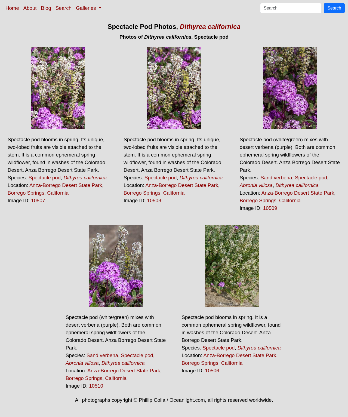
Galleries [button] (86, 8)
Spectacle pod (45, 177)
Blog (46, 8)
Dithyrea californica (210, 26)
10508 (154, 200)
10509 (270, 208)
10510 (96, 386)
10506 (212, 370)
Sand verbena (276, 177)
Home (12, 8)
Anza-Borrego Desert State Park (65, 185)
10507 (38, 200)
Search (64, 8)
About (30, 8)
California (58, 193)
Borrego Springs (26, 193)
